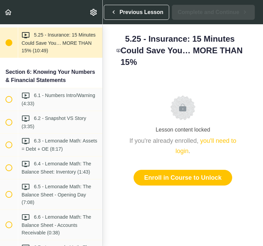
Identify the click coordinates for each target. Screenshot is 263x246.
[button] (8, 12)
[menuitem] (93, 12)
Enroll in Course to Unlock (183, 177)
